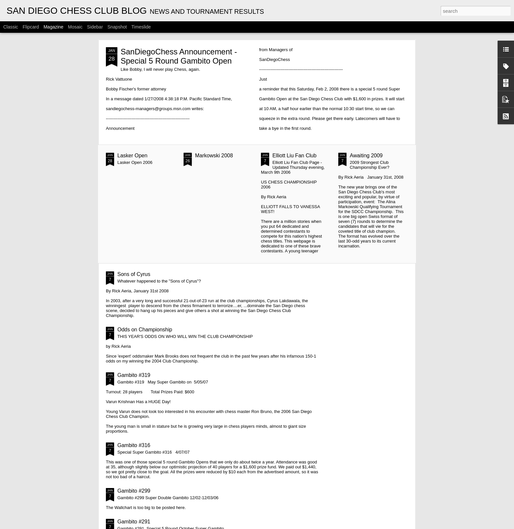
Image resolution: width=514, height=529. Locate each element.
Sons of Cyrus (133, 274)
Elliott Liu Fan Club (294, 155)
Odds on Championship (144, 329)
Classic (10, 26)
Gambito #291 (133, 521)
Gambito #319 (133, 375)
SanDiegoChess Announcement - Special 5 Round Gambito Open (179, 56)
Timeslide (141, 26)
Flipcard (31, 26)
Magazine (54, 26)
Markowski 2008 (214, 155)
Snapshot (117, 26)
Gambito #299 (133, 491)
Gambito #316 (133, 445)
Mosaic (75, 26)
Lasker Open (132, 155)
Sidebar (95, 26)
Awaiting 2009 (366, 155)
